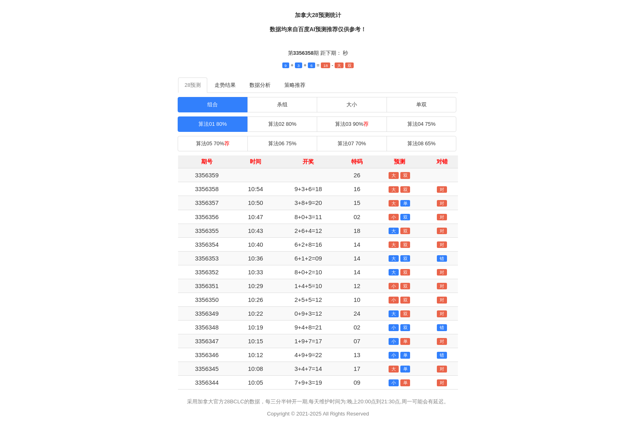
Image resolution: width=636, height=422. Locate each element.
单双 (421, 104)
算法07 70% (351, 143)
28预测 (193, 85)
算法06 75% (282, 143)
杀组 (282, 104)
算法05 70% (213, 143)
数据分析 (260, 85)
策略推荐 (294, 85)
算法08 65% (421, 143)
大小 (351, 104)
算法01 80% (212, 124)
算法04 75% (421, 124)
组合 (212, 104)
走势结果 (225, 85)
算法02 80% (282, 124)
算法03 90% (352, 124)
